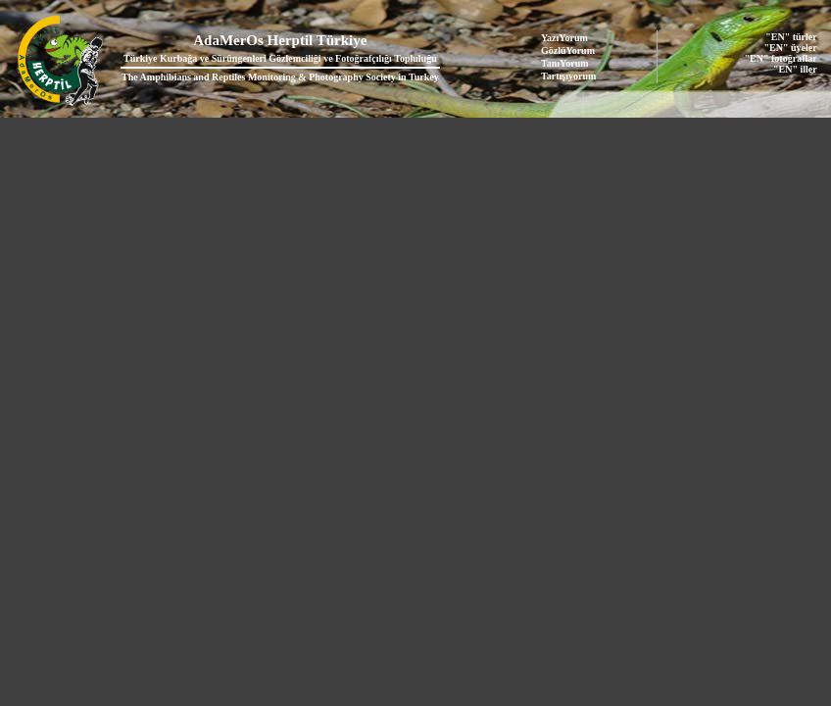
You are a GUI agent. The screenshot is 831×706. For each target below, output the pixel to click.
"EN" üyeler (790, 47)
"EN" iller (795, 69)
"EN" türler (790, 36)
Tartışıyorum (568, 76)
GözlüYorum (568, 50)
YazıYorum (564, 37)
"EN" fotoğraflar (781, 58)
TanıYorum (565, 63)
